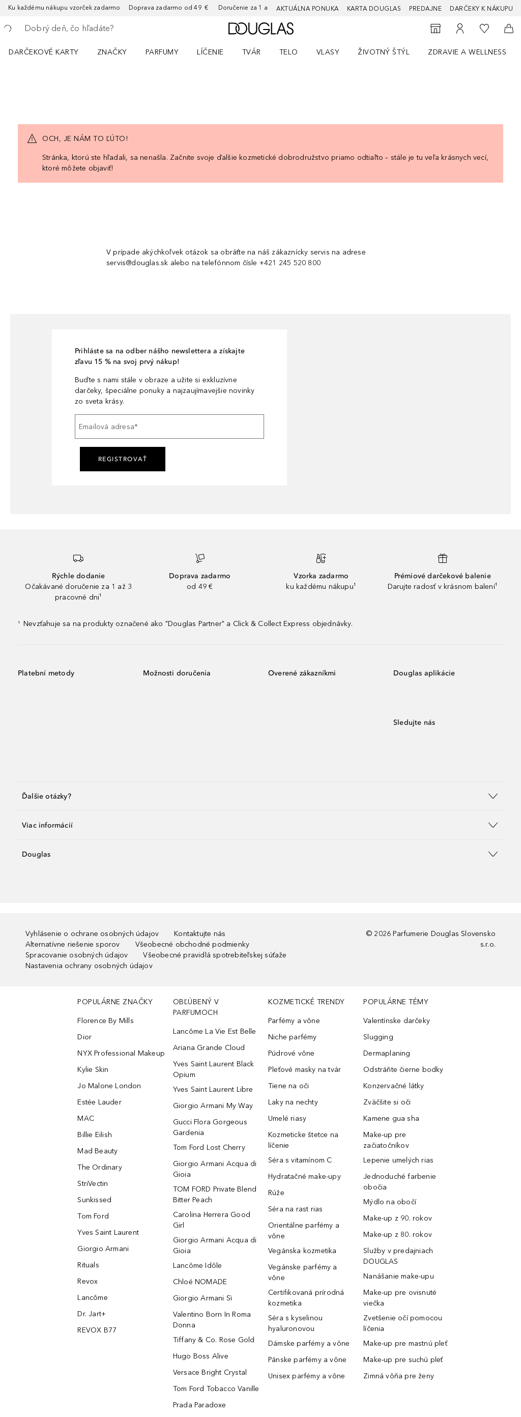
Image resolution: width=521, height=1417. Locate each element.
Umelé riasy (287, 1118)
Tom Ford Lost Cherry (209, 1147)
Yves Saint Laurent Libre (213, 1089)
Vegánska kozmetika (302, 1250)
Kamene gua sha (391, 1118)
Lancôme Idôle (197, 1265)
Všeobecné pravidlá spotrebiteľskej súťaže (214, 955)
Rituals (88, 1265)
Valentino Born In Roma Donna (212, 1319)
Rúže (276, 1192)
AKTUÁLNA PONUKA (307, 8)
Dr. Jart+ (91, 1314)
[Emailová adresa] (169, 426)
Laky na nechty (293, 1102)
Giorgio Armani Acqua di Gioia (215, 1169)
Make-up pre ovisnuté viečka (400, 1298)
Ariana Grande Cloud (209, 1047)
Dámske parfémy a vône (309, 1343)
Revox (87, 1281)
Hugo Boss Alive (200, 1356)
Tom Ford (93, 1216)
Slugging (378, 1037)
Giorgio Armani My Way (213, 1105)
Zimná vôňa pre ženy (398, 1376)
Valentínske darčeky (396, 1020)
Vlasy (328, 52)
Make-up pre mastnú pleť (405, 1343)
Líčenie (210, 52)
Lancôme (92, 1297)
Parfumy (162, 52)
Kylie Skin (92, 1069)
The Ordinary (99, 1167)
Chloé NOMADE (200, 1282)
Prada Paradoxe (199, 1405)
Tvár (251, 52)
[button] (260, 795)
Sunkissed (94, 1200)
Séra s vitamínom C (300, 1160)
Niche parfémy (292, 1037)
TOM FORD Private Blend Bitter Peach (214, 1194)
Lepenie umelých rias (398, 1160)
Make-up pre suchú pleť (403, 1359)
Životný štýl (384, 52)
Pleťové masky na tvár (304, 1069)
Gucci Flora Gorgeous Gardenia (210, 1127)
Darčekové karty (44, 52)
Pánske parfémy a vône (307, 1359)
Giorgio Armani (103, 1248)
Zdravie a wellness (467, 52)
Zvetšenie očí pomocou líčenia (402, 1323)
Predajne (425, 8)
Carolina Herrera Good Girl (211, 1220)
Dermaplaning (386, 1053)
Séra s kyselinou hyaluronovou (295, 1323)
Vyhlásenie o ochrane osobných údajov (92, 933)
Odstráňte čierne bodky (403, 1069)
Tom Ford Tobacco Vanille (216, 1388)
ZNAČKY (112, 52)
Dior (84, 1037)
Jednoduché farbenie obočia (399, 1182)
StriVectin (92, 1183)
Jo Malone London (109, 1086)
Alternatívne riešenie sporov (72, 944)
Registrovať (123, 459)
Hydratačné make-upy (304, 1176)
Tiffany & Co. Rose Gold (214, 1340)
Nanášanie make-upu (398, 1276)
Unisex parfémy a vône (306, 1376)
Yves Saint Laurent (108, 1232)
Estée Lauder (99, 1102)
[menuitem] (50, 52)
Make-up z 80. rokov (397, 1234)
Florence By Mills (105, 1020)
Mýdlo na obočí (389, 1202)
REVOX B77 (97, 1330)
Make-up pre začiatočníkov (386, 1140)
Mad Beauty (97, 1151)
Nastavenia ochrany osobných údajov (89, 965)
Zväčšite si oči (387, 1102)
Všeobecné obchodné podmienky (192, 944)
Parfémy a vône (294, 1020)
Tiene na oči (288, 1086)
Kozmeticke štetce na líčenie (303, 1140)
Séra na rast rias (295, 1209)
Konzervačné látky (393, 1086)
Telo (288, 52)
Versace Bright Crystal (210, 1372)
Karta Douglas (374, 8)
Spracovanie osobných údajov (76, 955)
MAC (85, 1118)
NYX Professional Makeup (121, 1053)
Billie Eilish (94, 1134)
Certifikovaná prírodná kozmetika (306, 1298)
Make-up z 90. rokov (397, 1218)
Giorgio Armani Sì (202, 1298)
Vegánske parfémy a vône (302, 1272)
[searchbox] (97, 28)
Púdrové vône (291, 1053)
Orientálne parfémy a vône (303, 1230)
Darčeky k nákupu (481, 8)
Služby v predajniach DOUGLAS (398, 1256)
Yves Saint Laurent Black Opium (213, 1069)
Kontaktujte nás (199, 933)
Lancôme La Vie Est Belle (214, 1031)
